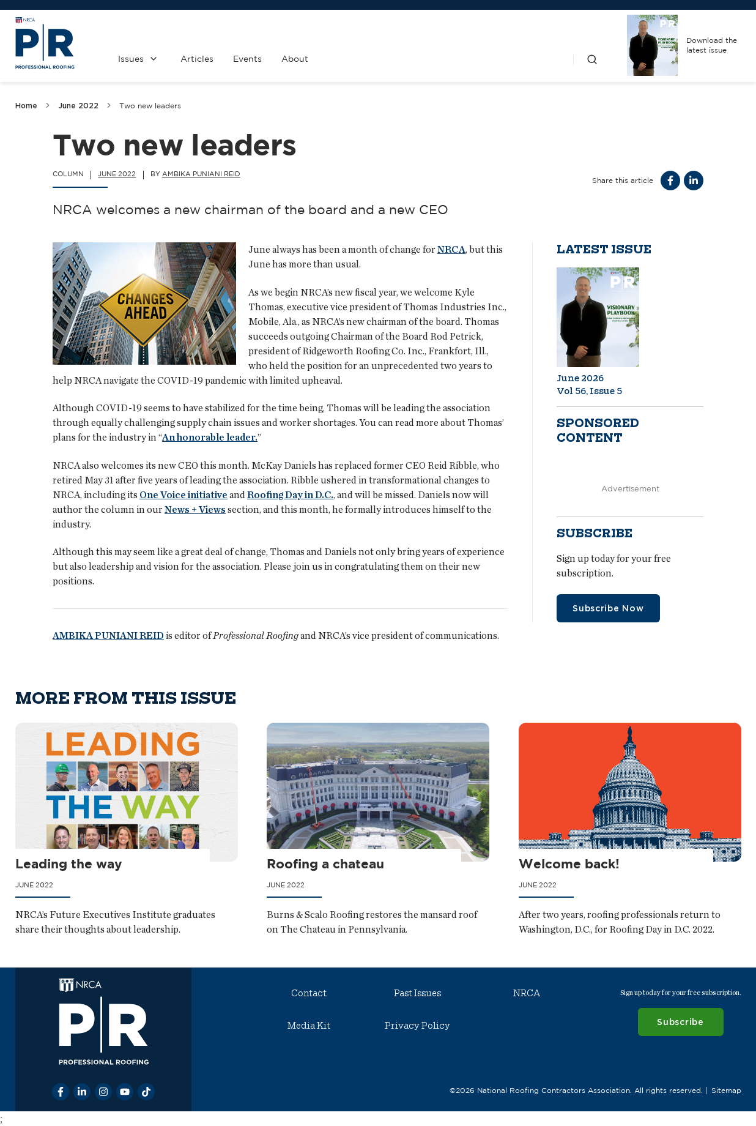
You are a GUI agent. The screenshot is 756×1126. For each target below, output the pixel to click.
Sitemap (726, 1090)
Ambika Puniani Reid (201, 173)
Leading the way (68, 863)
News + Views (195, 509)
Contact (309, 993)
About (294, 59)
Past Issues (417, 993)
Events (247, 59)
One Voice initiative (183, 495)
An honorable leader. (210, 438)
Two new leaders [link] (150, 106)
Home (26, 106)
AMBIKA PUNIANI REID (108, 636)
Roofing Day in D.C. (290, 495)
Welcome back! (568, 863)
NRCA (451, 249)
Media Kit (308, 1026)
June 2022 (78, 106)
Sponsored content (598, 430)
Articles (196, 59)
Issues (131, 59)
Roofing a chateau (325, 863)
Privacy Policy (417, 1026)
